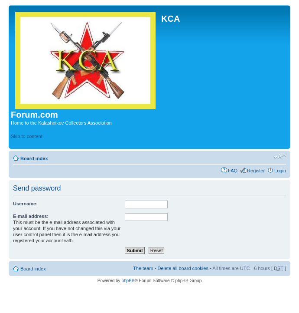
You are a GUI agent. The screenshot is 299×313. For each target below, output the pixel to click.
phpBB (127, 280)
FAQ (232, 170)
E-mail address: (31, 216)
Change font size (279, 157)
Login (280, 170)
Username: (25, 203)
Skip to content (26, 136)
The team (143, 268)
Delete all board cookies (182, 268)
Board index (34, 158)
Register (256, 170)
